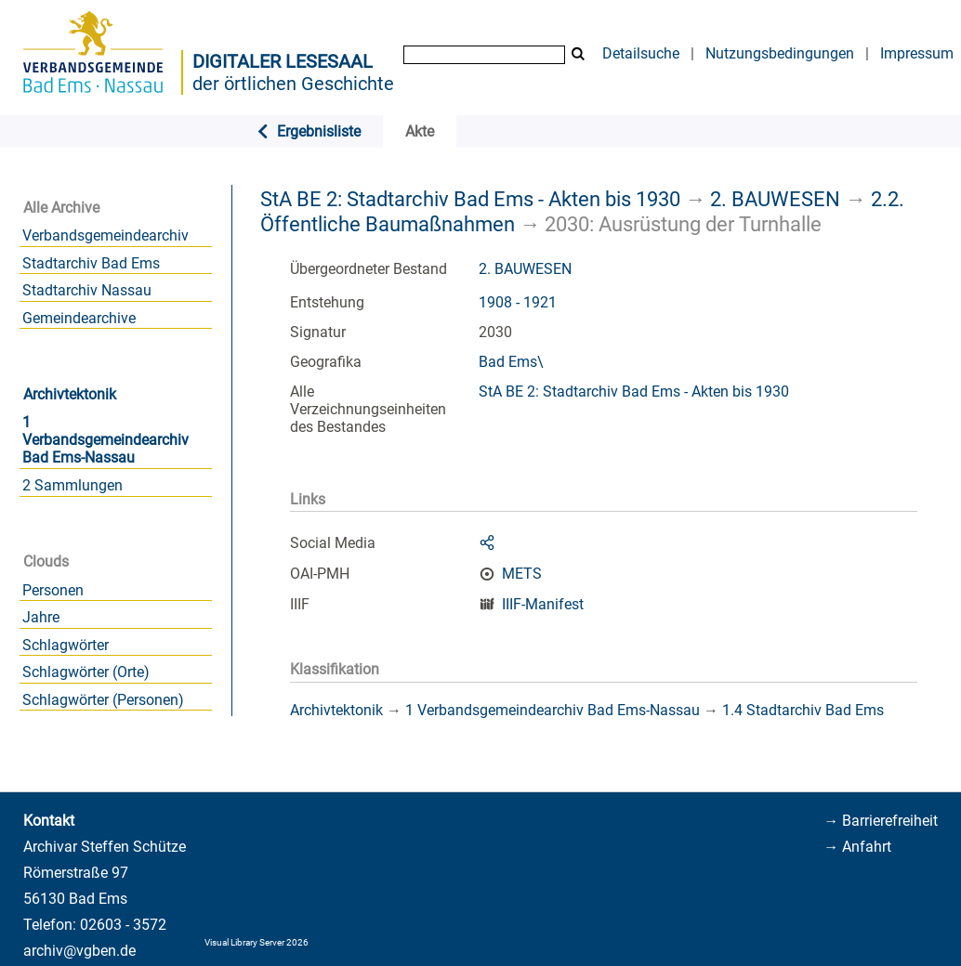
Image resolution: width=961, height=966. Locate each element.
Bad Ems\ (511, 362)
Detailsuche (640, 53)
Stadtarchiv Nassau (86, 290)
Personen (53, 590)
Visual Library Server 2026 (256, 942)
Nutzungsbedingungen (779, 53)
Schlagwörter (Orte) (86, 672)
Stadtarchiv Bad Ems (91, 263)
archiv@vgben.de (79, 950)
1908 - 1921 (518, 302)
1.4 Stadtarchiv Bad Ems (803, 710)
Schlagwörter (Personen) (103, 700)
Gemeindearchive (79, 318)
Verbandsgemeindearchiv (105, 235)
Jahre (40, 617)
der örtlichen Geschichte (293, 83)
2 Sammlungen (72, 485)
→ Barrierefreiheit (880, 820)
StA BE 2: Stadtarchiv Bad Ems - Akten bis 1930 (470, 199)
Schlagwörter (65, 645)
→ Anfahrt (857, 846)
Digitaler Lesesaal (282, 61)
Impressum (917, 53)
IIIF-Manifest (543, 604)
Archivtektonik (69, 394)
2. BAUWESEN (775, 199)
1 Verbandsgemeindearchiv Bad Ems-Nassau (105, 439)
